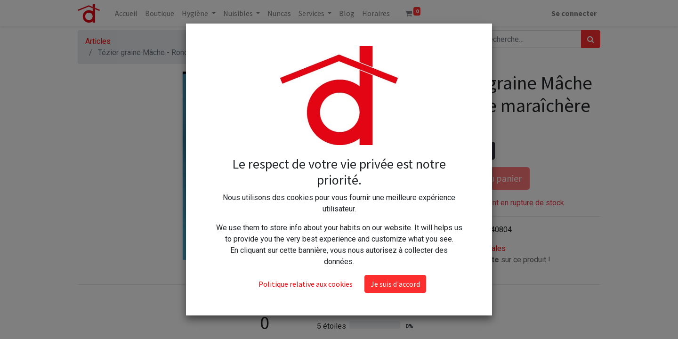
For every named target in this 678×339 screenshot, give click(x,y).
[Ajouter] (485, 151)
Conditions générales (471, 248)
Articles (98, 41)
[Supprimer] (445, 151)
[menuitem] (126, 13)
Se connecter (574, 13)
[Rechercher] (590, 39)
